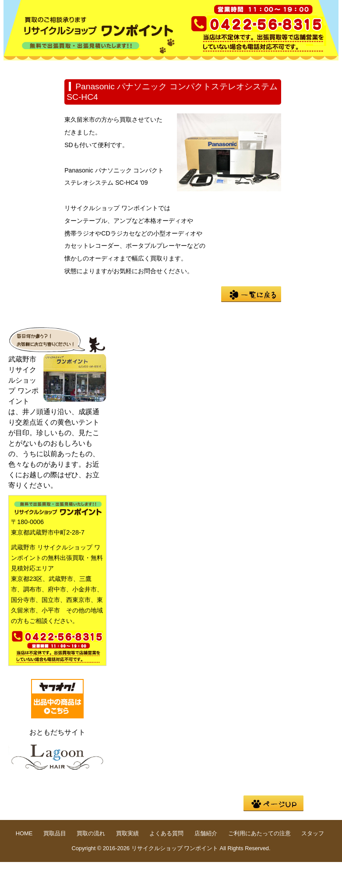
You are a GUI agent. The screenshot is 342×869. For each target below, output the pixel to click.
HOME (32, 67)
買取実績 (200, 67)
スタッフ (312, 833)
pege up (273, 803)
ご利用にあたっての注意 (259, 833)
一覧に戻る (251, 294)
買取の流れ (144, 67)
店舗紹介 (32, 81)
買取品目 (88, 67)
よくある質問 (256, 67)
